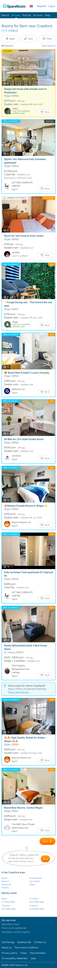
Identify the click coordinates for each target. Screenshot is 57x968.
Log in (51, 6)
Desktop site (24, 942)
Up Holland (34, 881)
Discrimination (38, 952)
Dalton (4, 878)
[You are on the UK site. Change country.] (31, 6)
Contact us (40, 942)
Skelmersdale (35, 878)
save (45, 858)
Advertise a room (11, 924)
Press (24, 952)
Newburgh (6, 884)
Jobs (33, 958)
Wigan (32, 884)
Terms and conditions (26, 947)
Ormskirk (6, 905)
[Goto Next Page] (47, 841)
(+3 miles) (10, 30)
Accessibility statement (15, 958)
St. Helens (34, 898)
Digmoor (5, 881)
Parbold (5, 887)
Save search (49, 45)
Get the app (8, 942)
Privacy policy (9, 952)
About (6, 947)
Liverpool (33, 905)
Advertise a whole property (16, 931)
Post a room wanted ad (14, 927)
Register (41, 6)
